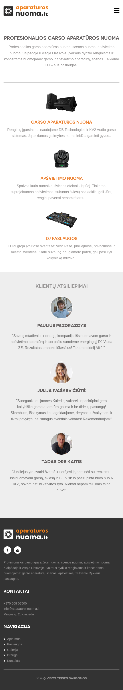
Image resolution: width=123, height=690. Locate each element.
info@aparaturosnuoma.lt (22, 609)
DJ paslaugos (61, 238)
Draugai (12, 655)
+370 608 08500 (15, 603)
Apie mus (13, 639)
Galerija (12, 650)
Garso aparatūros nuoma (61, 122)
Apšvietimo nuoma (61, 178)
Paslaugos (14, 644)
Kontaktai (13, 660)
